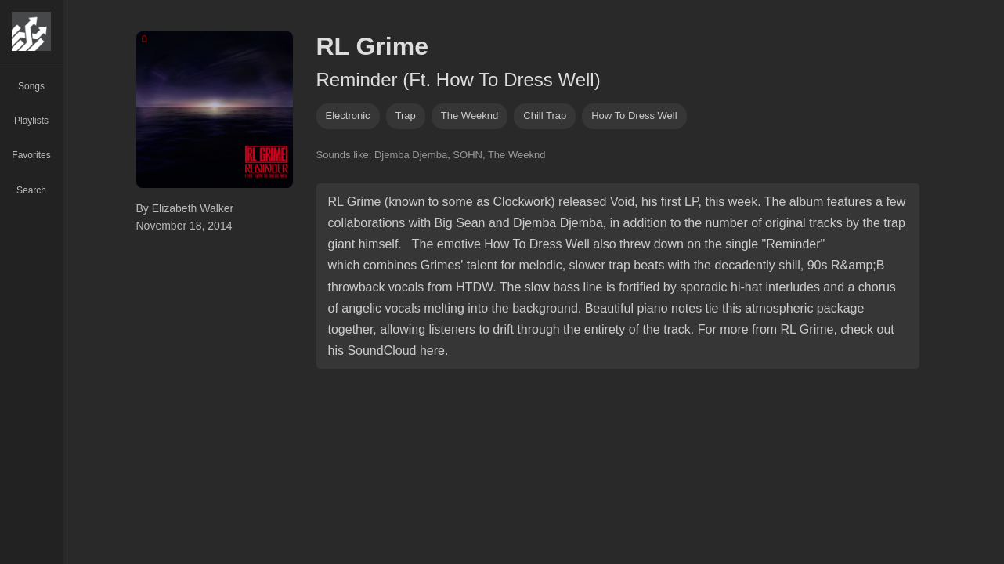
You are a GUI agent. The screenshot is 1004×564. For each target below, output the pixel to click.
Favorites (31, 155)
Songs (31, 86)
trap (405, 115)
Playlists (31, 120)
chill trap (544, 115)
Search (31, 190)
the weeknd (469, 115)
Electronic (348, 115)
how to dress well (634, 115)
